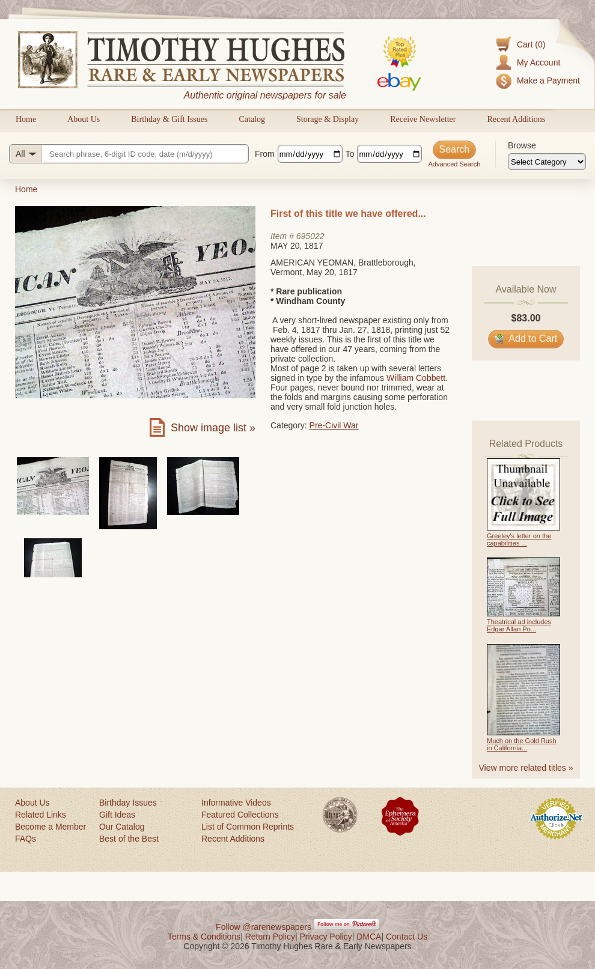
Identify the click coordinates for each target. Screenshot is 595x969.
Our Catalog (121, 826)
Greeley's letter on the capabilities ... (519, 539)
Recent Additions (516, 119)
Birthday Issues (128, 802)
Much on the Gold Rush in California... (522, 744)
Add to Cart (526, 338)
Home (26, 119)
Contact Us (406, 936)
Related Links (40, 814)
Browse (522, 145)
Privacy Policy (326, 936)
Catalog (252, 119)
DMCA (368, 936)
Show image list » (213, 428)
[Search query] (129, 153)
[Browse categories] (547, 161)
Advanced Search (454, 164)
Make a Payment (548, 80)
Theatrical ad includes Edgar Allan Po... (519, 625)
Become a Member (50, 826)
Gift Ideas (117, 814)
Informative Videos (236, 802)
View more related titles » (526, 768)
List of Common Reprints (247, 826)
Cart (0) (531, 44)
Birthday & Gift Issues (169, 119)
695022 (310, 236)
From (265, 154)
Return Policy (270, 936)
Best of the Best (129, 838)
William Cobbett (415, 378)
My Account (538, 62)
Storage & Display (327, 119)
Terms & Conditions (204, 936)
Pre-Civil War (334, 425)
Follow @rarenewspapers (263, 927)
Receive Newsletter (423, 119)
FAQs (25, 838)
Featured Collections (239, 814)
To (350, 154)
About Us (83, 119)
